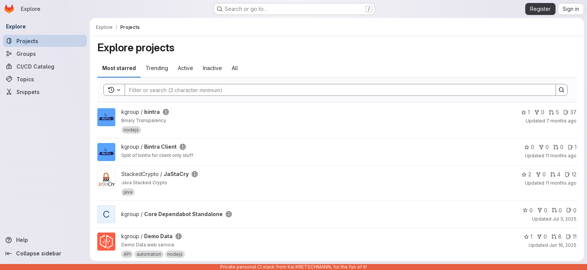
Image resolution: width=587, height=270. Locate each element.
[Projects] (45, 41)
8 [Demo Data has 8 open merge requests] (556, 236)
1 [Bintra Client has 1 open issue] (572, 147)
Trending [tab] (157, 68)
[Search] (336, 89)
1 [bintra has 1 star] (525, 112)
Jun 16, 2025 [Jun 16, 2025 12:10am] (563, 245)
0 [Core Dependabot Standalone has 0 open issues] (571, 210)
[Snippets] (45, 92)
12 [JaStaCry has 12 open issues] (571, 174)
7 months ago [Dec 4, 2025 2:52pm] (561, 121)
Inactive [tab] (212, 68)
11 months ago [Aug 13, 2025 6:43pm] (561, 155)
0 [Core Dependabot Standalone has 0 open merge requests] (557, 210)
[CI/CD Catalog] (45, 66)
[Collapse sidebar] (45, 254)
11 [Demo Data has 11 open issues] (571, 236)
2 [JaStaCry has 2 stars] (526, 174)
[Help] (45, 240)
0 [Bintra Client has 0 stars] (529, 147)
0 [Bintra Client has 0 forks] (544, 147)
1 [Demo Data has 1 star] (528, 236)
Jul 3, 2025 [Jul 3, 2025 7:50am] (565, 219)
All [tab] (235, 68)
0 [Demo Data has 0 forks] (542, 236)
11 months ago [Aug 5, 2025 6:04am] (561, 183)
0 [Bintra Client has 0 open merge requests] (558, 147)
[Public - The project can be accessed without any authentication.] (166, 112)
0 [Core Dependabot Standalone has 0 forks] (542, 210)
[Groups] (45, 54)
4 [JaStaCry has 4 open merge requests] (555, 174)
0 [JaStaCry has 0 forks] (541, 174)
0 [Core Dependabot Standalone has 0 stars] (528, 210)
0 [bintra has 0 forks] (539, 112)
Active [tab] (185, 68)
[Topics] (45, 79)
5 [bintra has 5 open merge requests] (554, 112)
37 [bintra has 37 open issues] (570, 112)
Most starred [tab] (119, 68)
